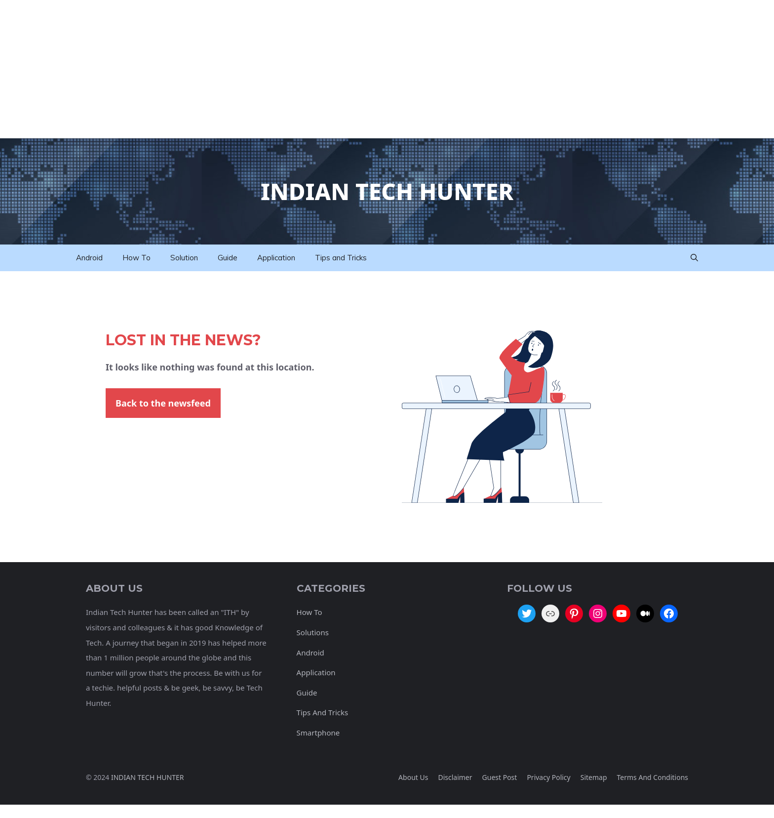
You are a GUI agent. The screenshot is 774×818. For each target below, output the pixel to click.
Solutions (313, 632)
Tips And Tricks (322, 712)
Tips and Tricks (341, 257)
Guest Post (499, 777)
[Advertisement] (296, 69)
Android (89, 257)
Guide (227, 257)
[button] (694, 258)
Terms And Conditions (652, 777)
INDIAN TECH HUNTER (147, 777)
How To (136, 257)
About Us (413, 777)
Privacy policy (548, 777)
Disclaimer (455, 777)
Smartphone (318, 732)
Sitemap (593, 777)
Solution (184, 257)
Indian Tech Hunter (387, 191)
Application (276, 257)
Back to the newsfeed (163, 403)
